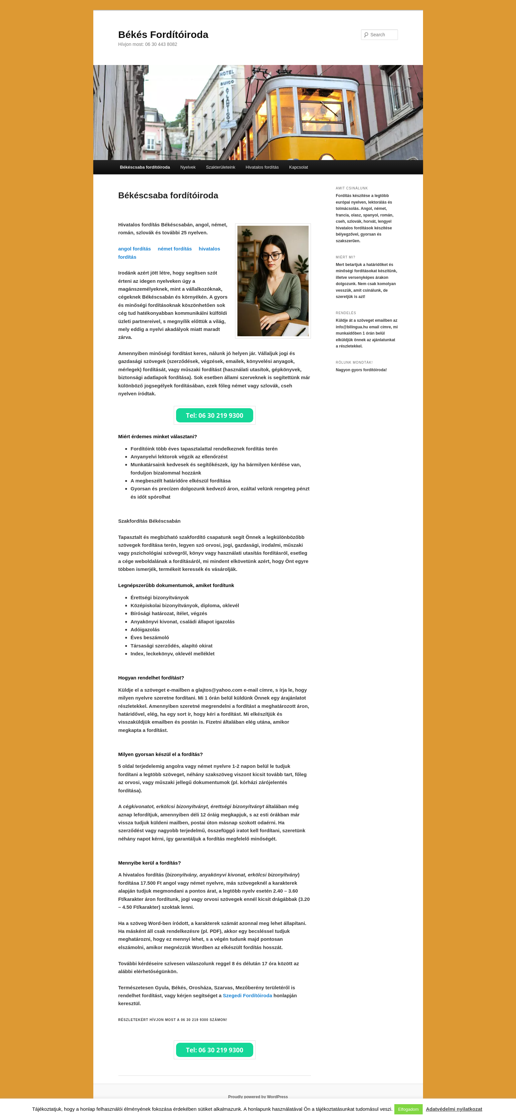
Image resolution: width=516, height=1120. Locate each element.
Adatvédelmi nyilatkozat (454, 1109)
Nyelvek (188, 167)
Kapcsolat (298, 167)
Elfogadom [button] (408, 1109)
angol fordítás (134, 248)
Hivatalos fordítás (262, 167)
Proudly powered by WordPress (258, 1097)
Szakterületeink (220, 167)
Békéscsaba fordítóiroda (145, 167)
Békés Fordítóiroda (163, 34)
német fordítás (175, 248)
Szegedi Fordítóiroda (247, 995)
